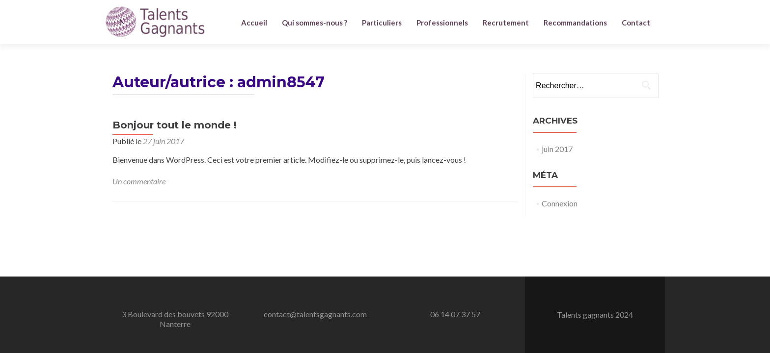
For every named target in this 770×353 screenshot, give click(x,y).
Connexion (560, 203)
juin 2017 (557, 148)
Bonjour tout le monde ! (174, 125)
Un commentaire (138, 181)
